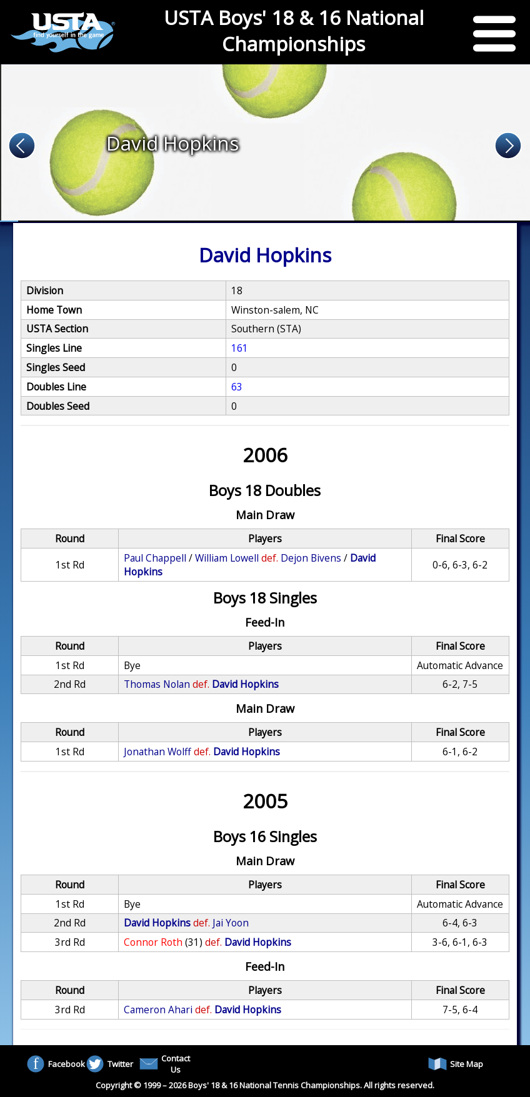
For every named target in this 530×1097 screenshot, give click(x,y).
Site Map (455, 1064)
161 (239, 348)
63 (236, 387)
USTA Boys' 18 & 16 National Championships (294, 30)
